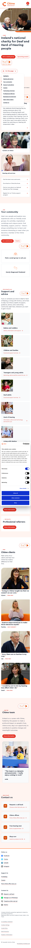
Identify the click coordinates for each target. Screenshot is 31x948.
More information (9, 509)
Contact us (6, 102)
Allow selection (15, 498)
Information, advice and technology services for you (15, 420)
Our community (7, 241)
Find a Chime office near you (18, 818)
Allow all (15, 493)
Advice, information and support (13, 331)
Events (17, 241)
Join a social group (8, 56)
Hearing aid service (8, 79)
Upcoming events (23, 56)
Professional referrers (9, 93)
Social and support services (12, 353)
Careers (5, 87)
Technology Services (9, 90)
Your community (7, 82)
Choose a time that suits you (18, 807)
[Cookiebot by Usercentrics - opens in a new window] (22, 444)
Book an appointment (16, 828)
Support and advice (8, 85)
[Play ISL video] (6, 63)
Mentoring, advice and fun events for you (15, 375)
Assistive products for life (17, 839)
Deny (15, 502)
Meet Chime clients (8, 99)
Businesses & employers (9, 96)
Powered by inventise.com (23, 943)
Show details (23, 488)
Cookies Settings (5, 925)
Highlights (6, 76)
